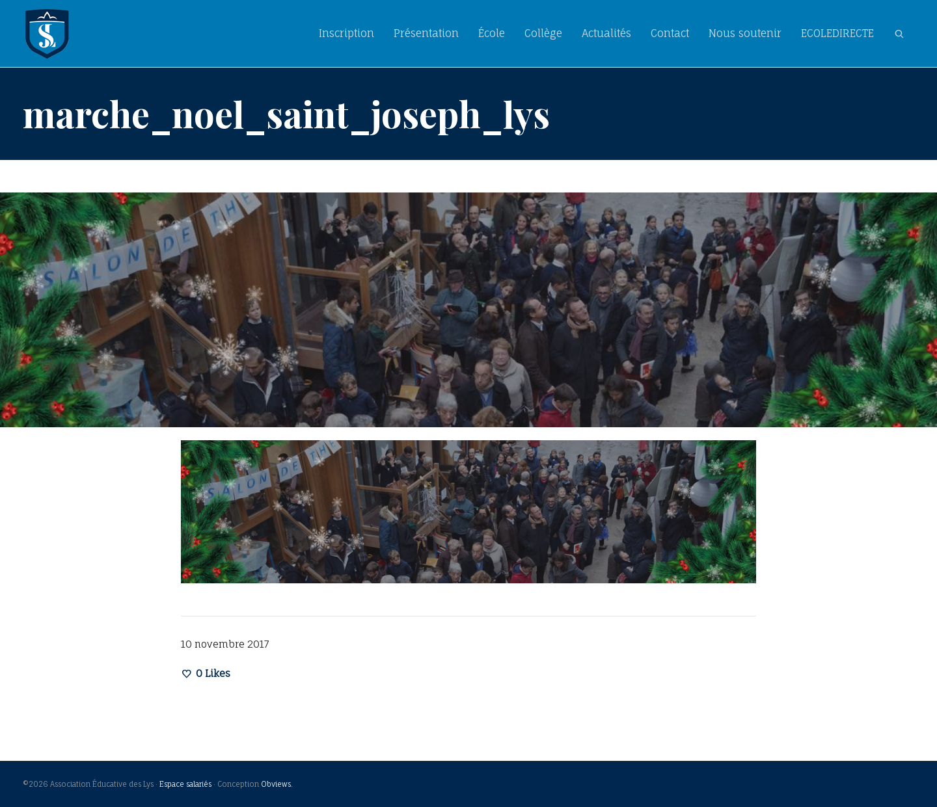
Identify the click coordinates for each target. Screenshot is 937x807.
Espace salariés (185, 784)
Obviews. (277, 784)
